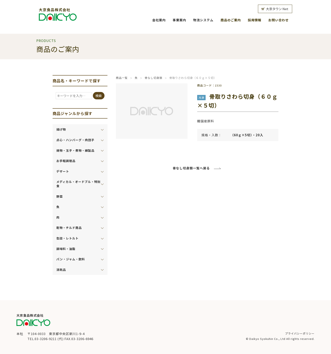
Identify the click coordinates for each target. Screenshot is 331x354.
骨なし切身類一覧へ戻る (191, 168)
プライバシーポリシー (300, 333)
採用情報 (254, 20)
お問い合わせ (278, 20)
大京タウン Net (277, 9)
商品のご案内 (231, 20)
